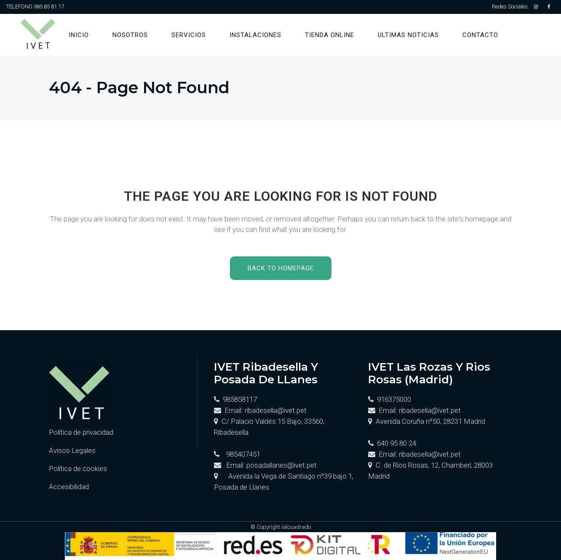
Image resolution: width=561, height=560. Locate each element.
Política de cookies (78, 468)
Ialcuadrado (296, 527)
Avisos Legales (72, 450)
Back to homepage (281, 268)
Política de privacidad (81, 432)
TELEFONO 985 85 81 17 (35, 6)
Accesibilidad (69, 486)
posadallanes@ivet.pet (281, 465)
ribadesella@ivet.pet (276, 410)
